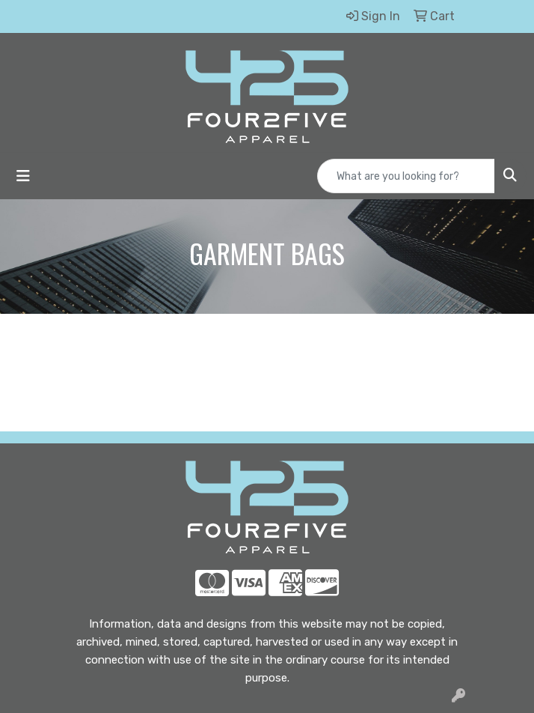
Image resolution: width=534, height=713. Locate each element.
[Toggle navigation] (23, 176)
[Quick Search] (406, 176)
